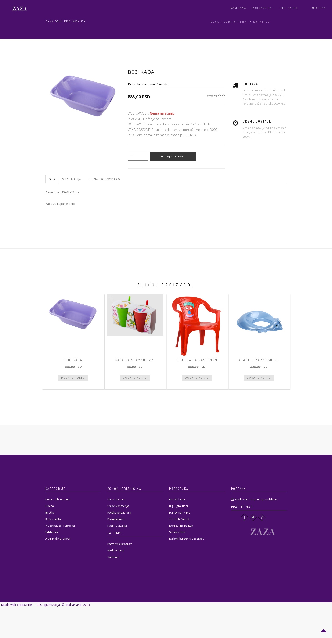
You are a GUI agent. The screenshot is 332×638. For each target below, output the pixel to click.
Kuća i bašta (53, 519)
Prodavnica (263, 8)
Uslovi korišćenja (118, 506)
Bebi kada (73, 360)
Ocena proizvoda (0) (104, 179)
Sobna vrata (177, 532)
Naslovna (238, 8)
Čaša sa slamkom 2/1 (135, 360)
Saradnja (113, 557)
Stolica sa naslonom (197, 360)
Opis (52, 179)
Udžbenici (51, 532)
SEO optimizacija (48, 605)
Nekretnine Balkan (181, 526)
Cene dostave (116, 499)
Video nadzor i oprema (60, 526)
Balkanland (73, 605)
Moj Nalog (289, 8)
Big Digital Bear (178, 506)
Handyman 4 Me (179, 512)
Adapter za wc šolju (259, 360)
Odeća (49, 506)
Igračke (50, 512)
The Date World (179, 519)
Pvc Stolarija (177, 499)
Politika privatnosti (119, 512)
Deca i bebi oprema (228, 21)
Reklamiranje (115, 550)
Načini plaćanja (117, 526)
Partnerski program (119, 544)
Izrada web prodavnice (16, 605)
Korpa (318, 8)
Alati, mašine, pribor (58, 538)
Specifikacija (71, 179)
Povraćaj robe (116, 519)
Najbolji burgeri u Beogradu (186, 538)
